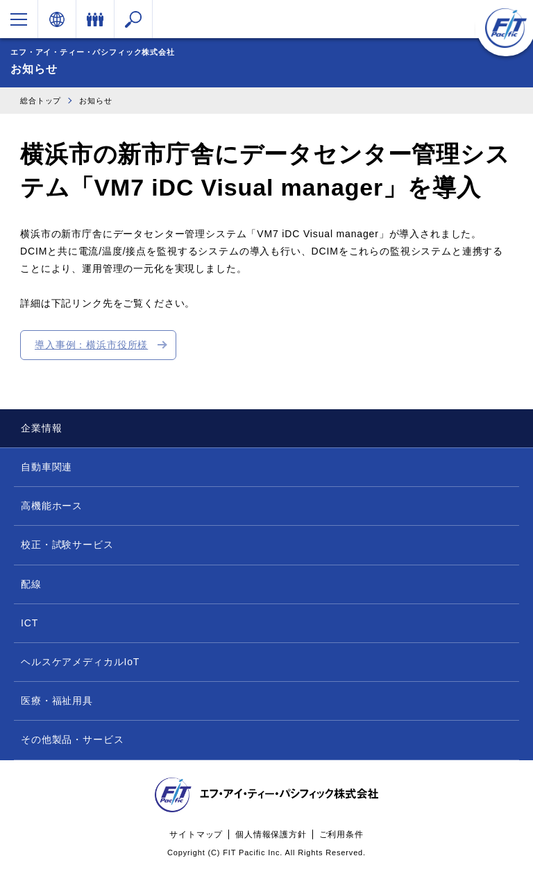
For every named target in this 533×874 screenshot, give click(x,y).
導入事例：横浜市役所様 (91, 344)
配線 (31, 584)
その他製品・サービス (72, 739)
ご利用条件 (341, 834)
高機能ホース (52, 505)
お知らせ (95, 100)
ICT (29, 622)
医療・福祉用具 (57, 700)
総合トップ (40, 100)
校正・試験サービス (67, 544)
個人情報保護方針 (271, 834)
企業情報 (41, 428)
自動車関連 (46, 466)
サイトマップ (196, 834)
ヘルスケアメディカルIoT (80, 661)
